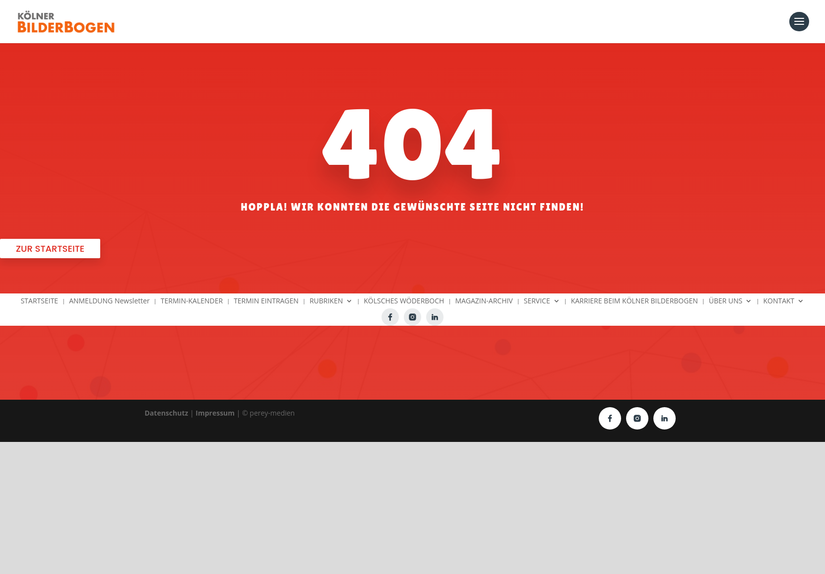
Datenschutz (167, 413)
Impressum (215, 413)
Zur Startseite (50, 248)
